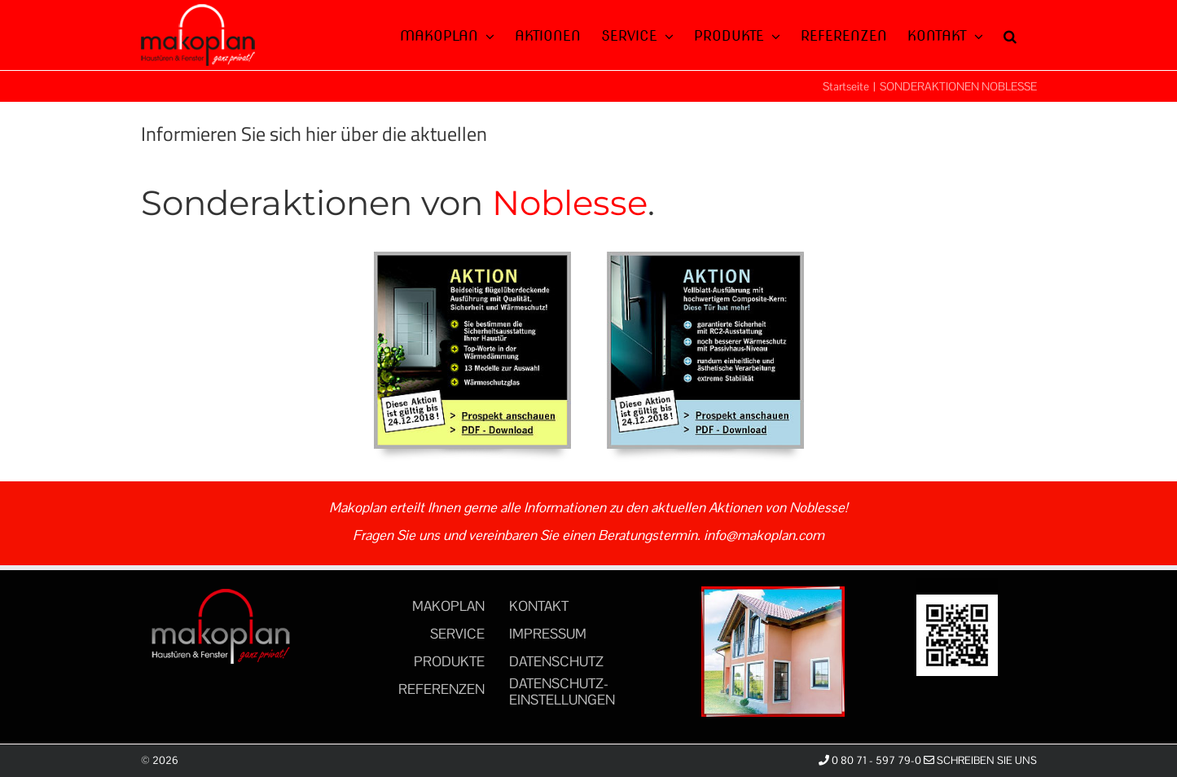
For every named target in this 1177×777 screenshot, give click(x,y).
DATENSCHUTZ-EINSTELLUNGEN (562, 691)
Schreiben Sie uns (980, 760)
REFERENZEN (441, 689)
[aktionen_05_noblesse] (705, 258)
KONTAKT (539, 606)
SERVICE (457, 634)
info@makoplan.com (764, 535)
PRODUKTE (449, 661)
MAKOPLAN (448, 606)
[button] (1010, 34)
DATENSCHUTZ (556, 661)
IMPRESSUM (547, 634)
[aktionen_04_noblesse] (472, 258)
